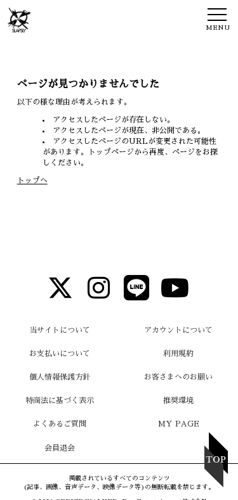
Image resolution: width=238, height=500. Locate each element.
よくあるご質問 (59, 424)
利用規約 (178, 353)
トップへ (32, 180)
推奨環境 (178, 400)
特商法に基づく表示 (59, 400)
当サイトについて (59, 330)
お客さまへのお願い (178, 377)
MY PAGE (178, 424)
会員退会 (59, 448)
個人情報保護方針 (59, 377)
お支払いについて (59, 353)
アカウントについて (178, 330)
